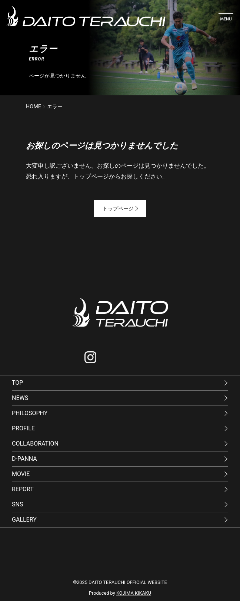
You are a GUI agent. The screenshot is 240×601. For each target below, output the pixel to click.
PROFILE (23, 428)
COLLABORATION (35, 443)
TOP (17, 382)
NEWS (20, 397)
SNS (17, 504)
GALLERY (24, 519)
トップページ (120, 208)
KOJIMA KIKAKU (133, 593)
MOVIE (21, 473)
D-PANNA (24, 458)
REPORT (23, 489)
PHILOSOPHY (29, 413)
